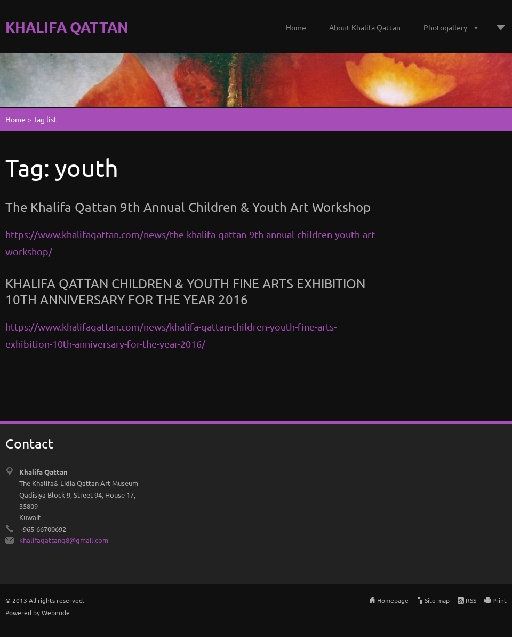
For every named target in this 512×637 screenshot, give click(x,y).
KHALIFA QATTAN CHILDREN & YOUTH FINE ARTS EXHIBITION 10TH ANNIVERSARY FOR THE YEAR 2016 (185, 291)
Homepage (393, 600)
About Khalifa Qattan (365, 27)
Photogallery (445, 27)
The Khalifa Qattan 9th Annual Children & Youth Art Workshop (188, 207)
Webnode (56, 612)
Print (499, 600)
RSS (471, 600)
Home (296, 27)
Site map (437, 600)
